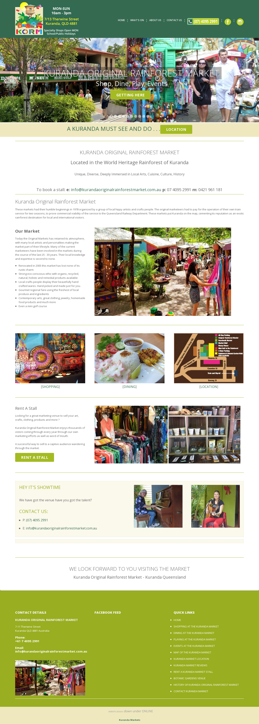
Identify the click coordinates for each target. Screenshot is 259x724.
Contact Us (174, 20)
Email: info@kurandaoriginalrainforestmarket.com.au (51, 649)
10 (147, 116)
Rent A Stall (34, 457)
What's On (137, 20)
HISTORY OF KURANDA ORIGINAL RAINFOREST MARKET (206, 685)
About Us (155, 20)
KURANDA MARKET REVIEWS (190, 665)
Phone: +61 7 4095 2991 (27, 639)
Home (121, 20)
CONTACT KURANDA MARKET (191, 691)
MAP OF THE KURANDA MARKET (192, 652)
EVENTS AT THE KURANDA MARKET (194, 646)
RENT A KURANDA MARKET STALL (193, 672)
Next (254, 80)
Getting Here (130, 95)
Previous (5, 80)
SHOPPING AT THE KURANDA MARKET (196, 626)
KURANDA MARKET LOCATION (191, 659)
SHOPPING (50, 386)
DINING (130, 386)
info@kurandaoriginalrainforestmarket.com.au (116, 189)
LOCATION (209, 386)
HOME (177, 620)
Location (176, 129)
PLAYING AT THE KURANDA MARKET (195, 639)
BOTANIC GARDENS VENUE (190, 678)
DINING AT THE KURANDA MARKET (194, 633)
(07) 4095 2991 (37, 520)
